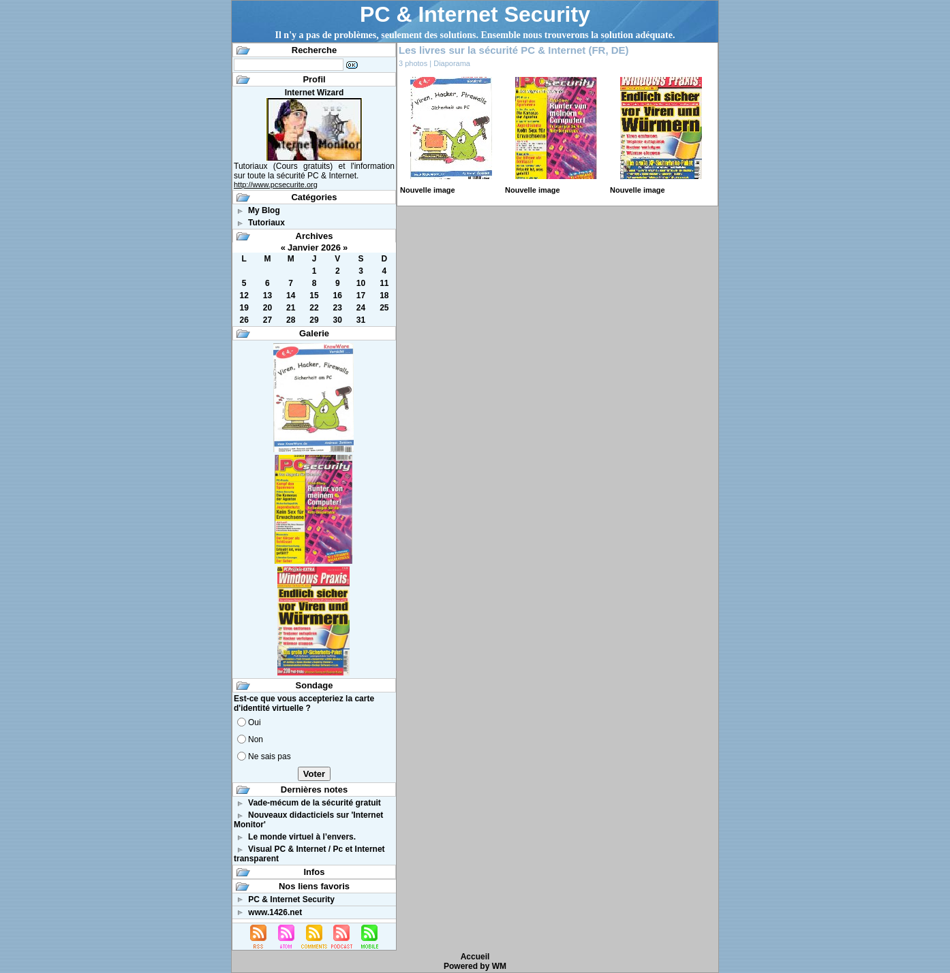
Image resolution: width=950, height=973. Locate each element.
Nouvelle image (427, 190)
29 (313, 320)
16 (337, 295)
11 (384, 283)
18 (384, 295)
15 (313, 295)
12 (243, 295)
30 (337, 320)
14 (290, 295)
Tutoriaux (266, 222)
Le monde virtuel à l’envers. (302, 837)
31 (360, 320)
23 (337, 308)
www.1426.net (275, 912)
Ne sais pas (269, 756)
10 (360, 283)
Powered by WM (475, 966)
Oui (254, 722)
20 (267, 308)
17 (360, 295)
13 (267, 295)
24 (360, 308)
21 (290, 308)
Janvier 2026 (314, 247)
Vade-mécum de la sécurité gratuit (314, 803)
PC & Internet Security (475, 14)
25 (384, 308)
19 (243, 308)
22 (313, 308)
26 (243, 320)
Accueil (475, 956)
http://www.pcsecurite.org (276, 184)
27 (267, 320)
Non (255, 739)
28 (290, 320)
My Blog (264, 210)
